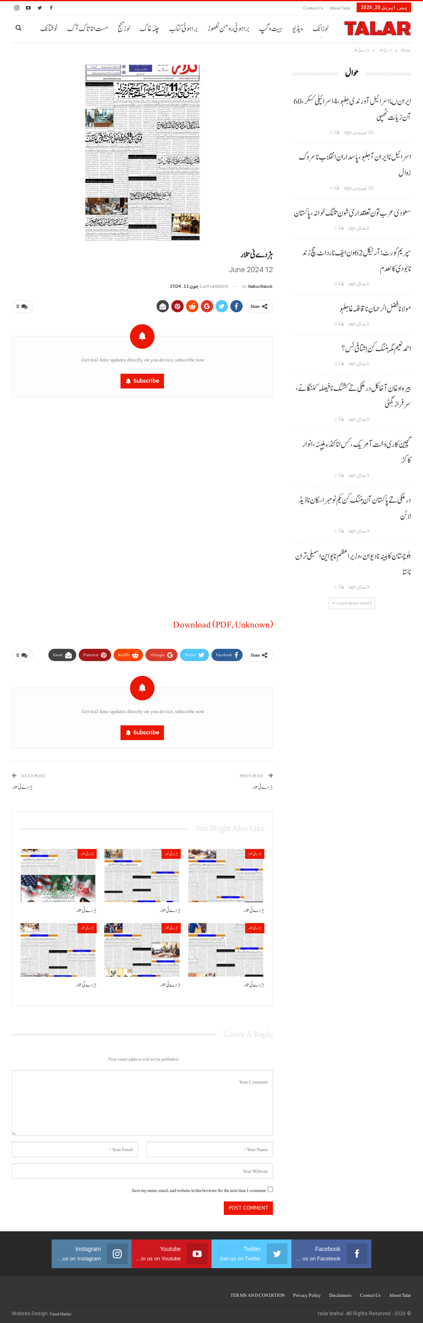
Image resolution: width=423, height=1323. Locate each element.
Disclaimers (340, 1292)
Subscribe (146, 379)
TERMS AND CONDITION (257, 1292)
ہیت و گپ (270, 29)
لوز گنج (124, 29)
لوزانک (320, 29)
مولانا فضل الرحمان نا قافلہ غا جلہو (375, 309)
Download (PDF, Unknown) (223, 623)
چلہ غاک (149, 29)
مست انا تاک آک (87, 29)
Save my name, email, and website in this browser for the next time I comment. (198, 1187)
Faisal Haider (60, 1310)
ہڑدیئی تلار (255, 850)
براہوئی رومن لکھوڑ (228, 29)
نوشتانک (48, 29)
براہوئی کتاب (183, 29)
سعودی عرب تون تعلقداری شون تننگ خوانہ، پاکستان (352, 213)
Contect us (313, 8)
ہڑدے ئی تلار (262, 784)
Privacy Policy (307, 1292)
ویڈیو (297, 29)
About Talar (339, 8)
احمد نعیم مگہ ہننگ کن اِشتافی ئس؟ (376, 349)
